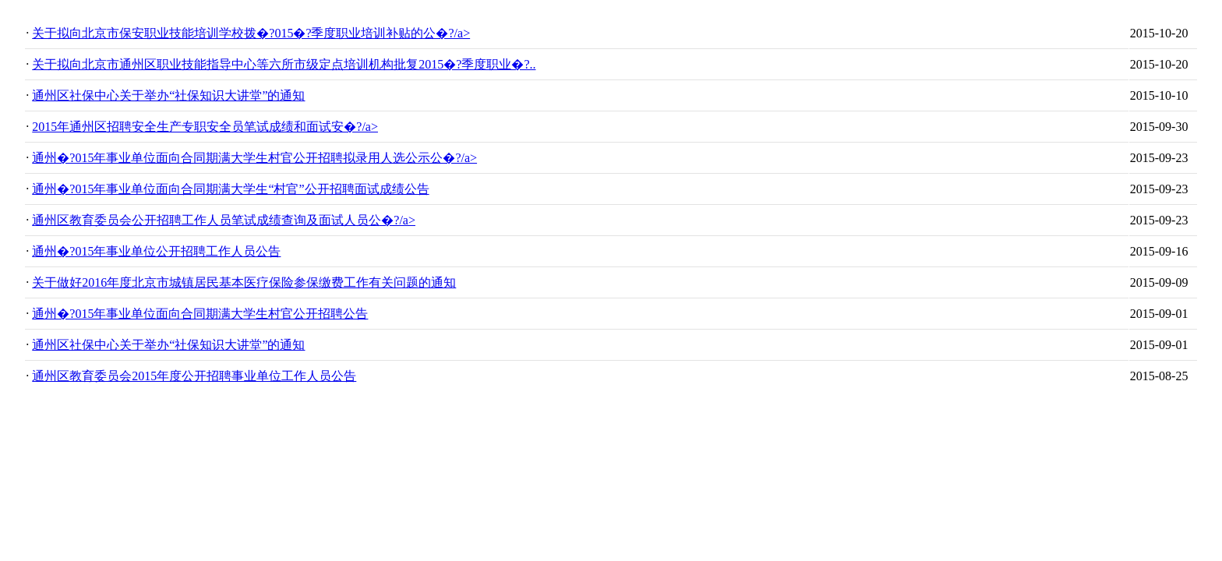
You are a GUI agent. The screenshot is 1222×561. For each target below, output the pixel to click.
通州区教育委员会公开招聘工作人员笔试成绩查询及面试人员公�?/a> (223, 220)
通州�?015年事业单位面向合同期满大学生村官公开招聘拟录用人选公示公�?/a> (254, 157)
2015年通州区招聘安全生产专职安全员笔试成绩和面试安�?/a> (205, 126)
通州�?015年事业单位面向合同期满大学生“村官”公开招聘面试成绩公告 (230, 189)
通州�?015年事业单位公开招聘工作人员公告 (156, 251)
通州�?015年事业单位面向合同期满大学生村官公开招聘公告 (200, 313)
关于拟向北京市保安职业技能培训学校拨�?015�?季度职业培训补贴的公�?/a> (251, 33)
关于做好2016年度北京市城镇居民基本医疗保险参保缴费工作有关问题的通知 (244, 282)
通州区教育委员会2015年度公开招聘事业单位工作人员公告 (194, 376)
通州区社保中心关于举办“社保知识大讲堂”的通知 (168, 95)
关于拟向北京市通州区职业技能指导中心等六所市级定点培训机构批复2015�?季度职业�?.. (283, 64)
